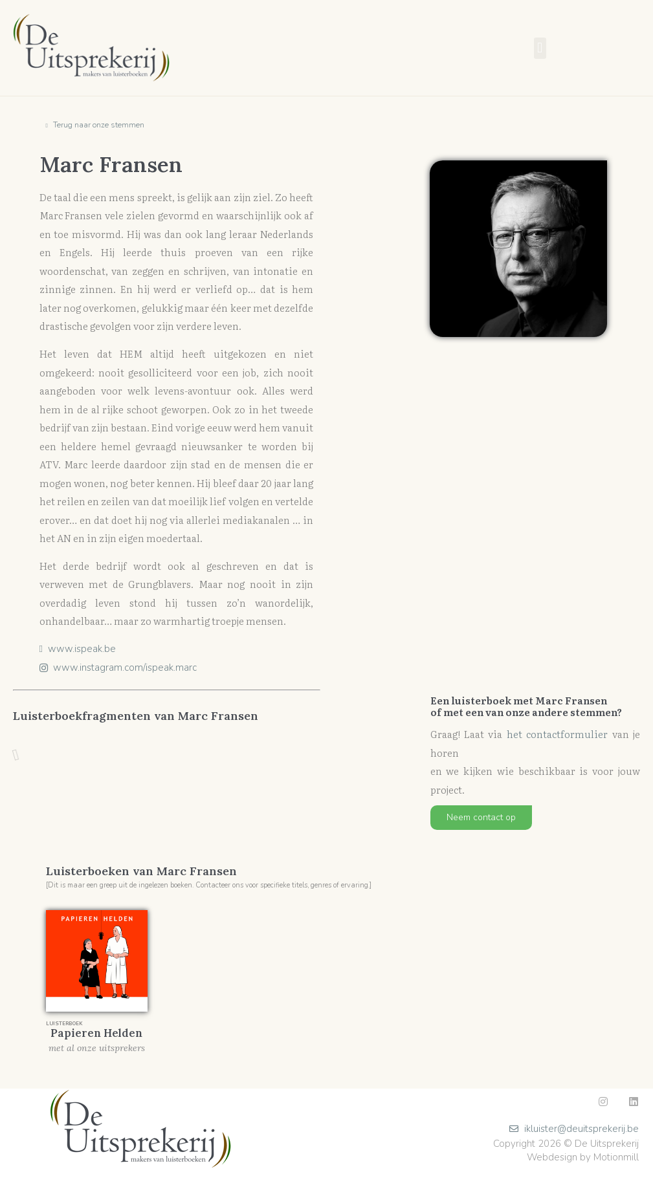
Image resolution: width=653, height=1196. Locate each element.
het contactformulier (557, 733)
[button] (540, 48)
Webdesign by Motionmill (583, 1157)
